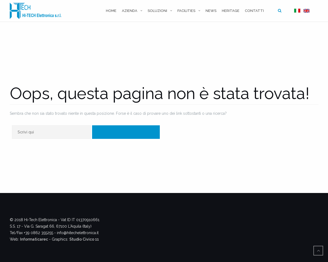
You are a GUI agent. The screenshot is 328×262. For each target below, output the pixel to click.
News (211, 11)
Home (111, 11)
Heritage (230, 11)
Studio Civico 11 (84, 239)
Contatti (254, 11)
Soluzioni (157, 11)
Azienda (129, 11)
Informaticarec (34, 239)
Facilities (186, 11)
